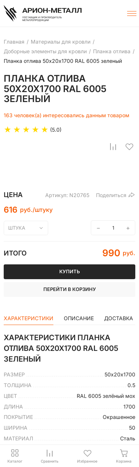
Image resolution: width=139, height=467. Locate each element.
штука (16, 228)
